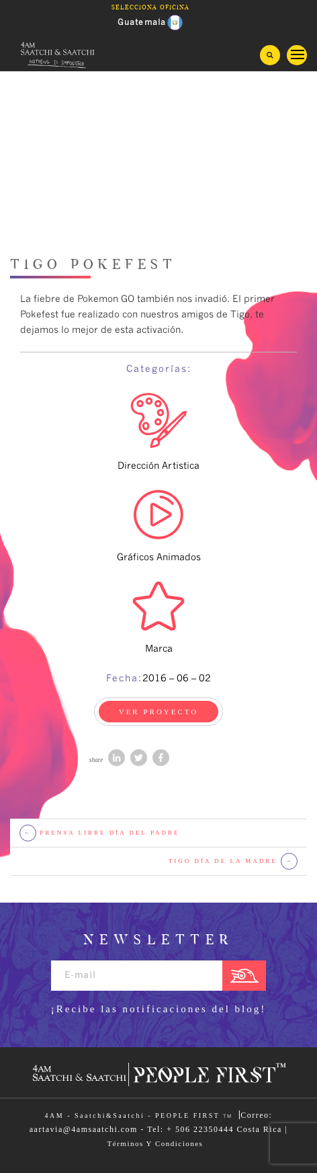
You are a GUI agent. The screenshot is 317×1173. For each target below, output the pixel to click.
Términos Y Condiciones (155, 1143)
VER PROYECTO (159, 712)
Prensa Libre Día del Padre (99, 833)
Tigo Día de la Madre (233, 861)
